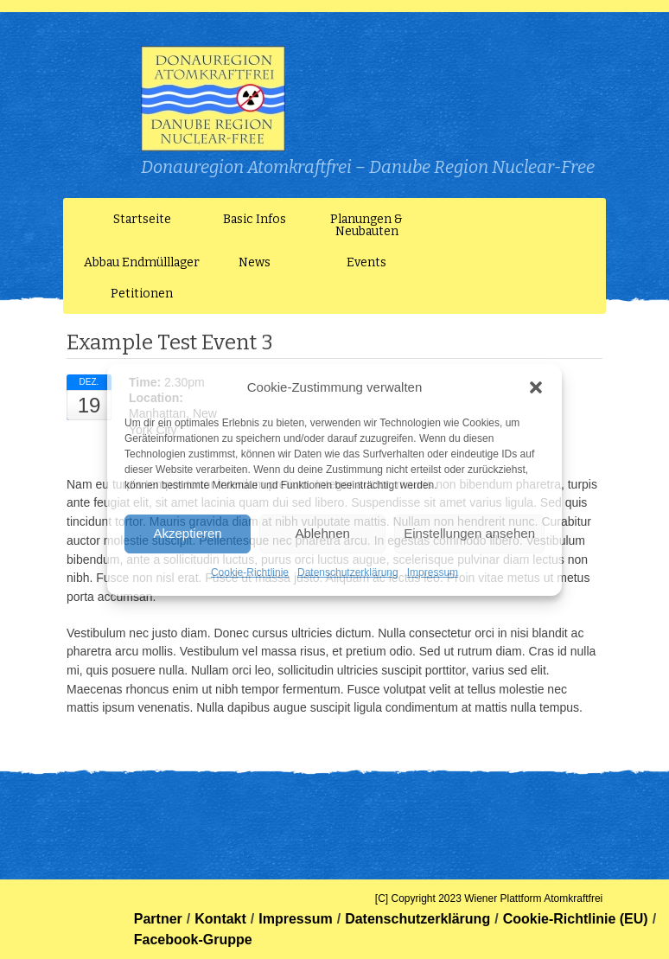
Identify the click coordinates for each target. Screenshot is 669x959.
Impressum (432, 572)
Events (366, 262)
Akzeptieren (187, 533)
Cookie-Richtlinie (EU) (575, 918)
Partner (158, 918)
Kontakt (220, 918)
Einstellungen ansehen (469, 533)
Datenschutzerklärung (347, 572)
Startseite (142, 219)
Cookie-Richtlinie (250, 572)
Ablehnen (322, 533)
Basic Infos (254, 219)
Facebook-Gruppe (193, 939)
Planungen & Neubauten (366, 225)
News (255, 262)
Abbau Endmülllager (142, 262)
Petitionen (142, 293)
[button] (536, 387)
